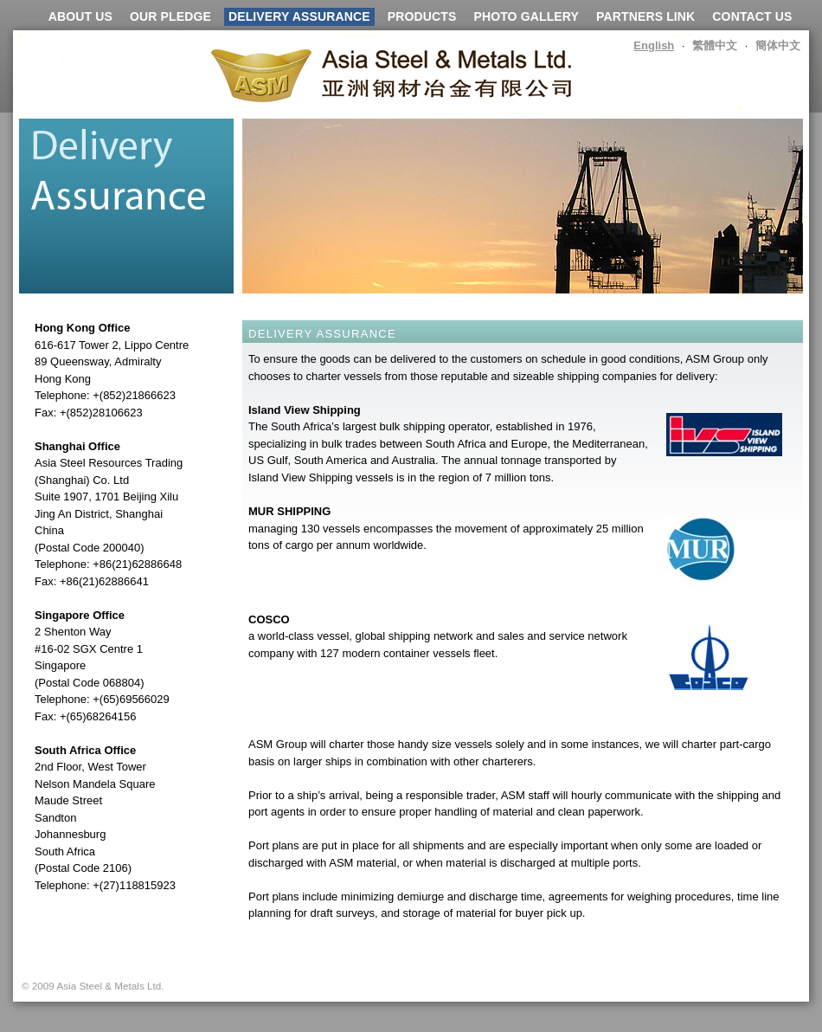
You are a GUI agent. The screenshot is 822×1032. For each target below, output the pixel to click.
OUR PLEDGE (170, 16)
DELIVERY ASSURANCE (299, 16)
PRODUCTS (422, 16)
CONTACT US (752, 16)
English (653, 45)
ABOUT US (80, 16)
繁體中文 (714, 45)
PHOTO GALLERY (526, 16)
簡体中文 (777, 45)
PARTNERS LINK (645, 16)
